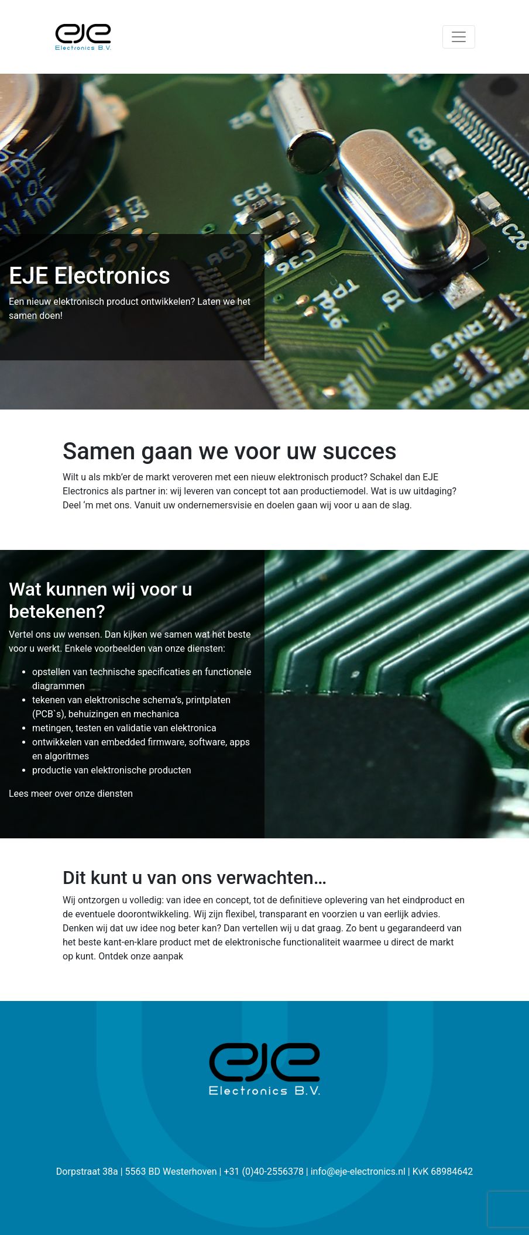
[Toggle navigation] (458, 37)
